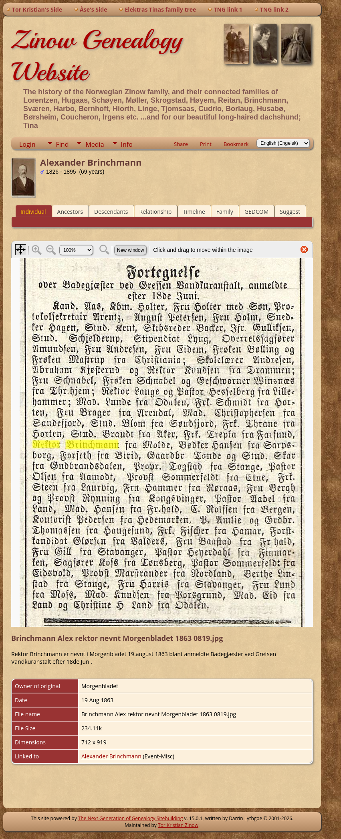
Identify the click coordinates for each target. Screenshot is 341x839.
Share (181, 144)
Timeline (194, 211)
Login (27, 144)
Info (127, 144)
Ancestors (70, 211)
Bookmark (236, 144)
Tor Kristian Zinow (178, 825)
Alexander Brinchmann (111, 756)
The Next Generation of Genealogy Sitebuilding (130, 818)
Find (62, 144)
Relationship (155, 211)
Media (94, 144)
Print (206, 144)
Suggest (290, 211)
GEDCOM (256, 211)
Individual (33, 211)
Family (224, 211)
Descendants (111, 211)
